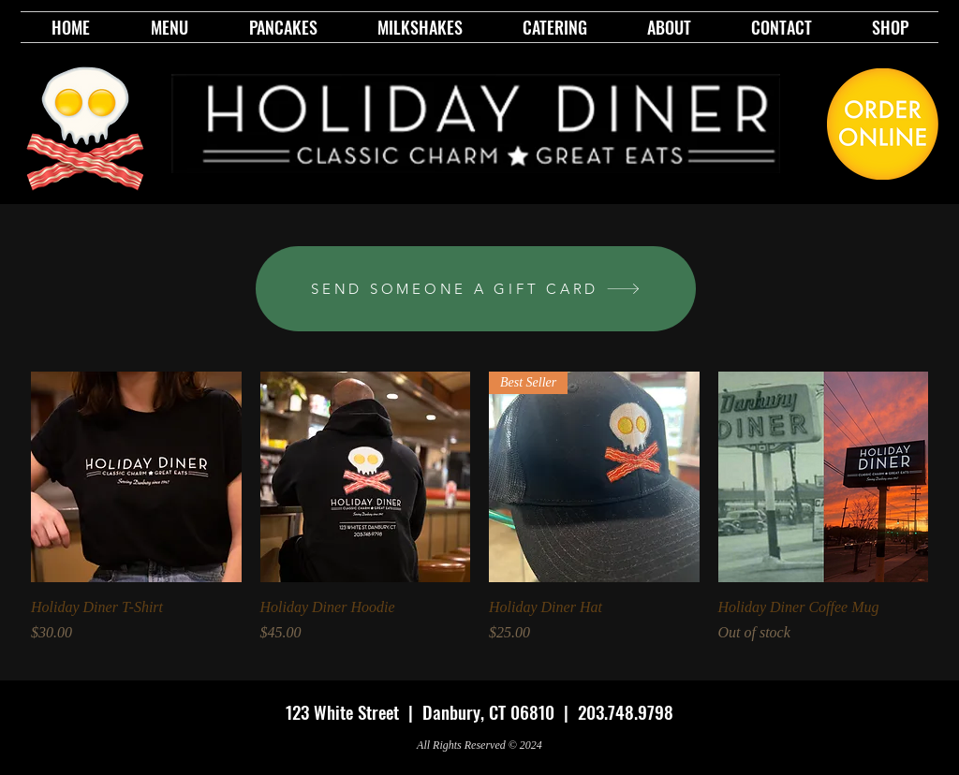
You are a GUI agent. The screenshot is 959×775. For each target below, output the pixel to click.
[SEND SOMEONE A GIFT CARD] (476, 288)
